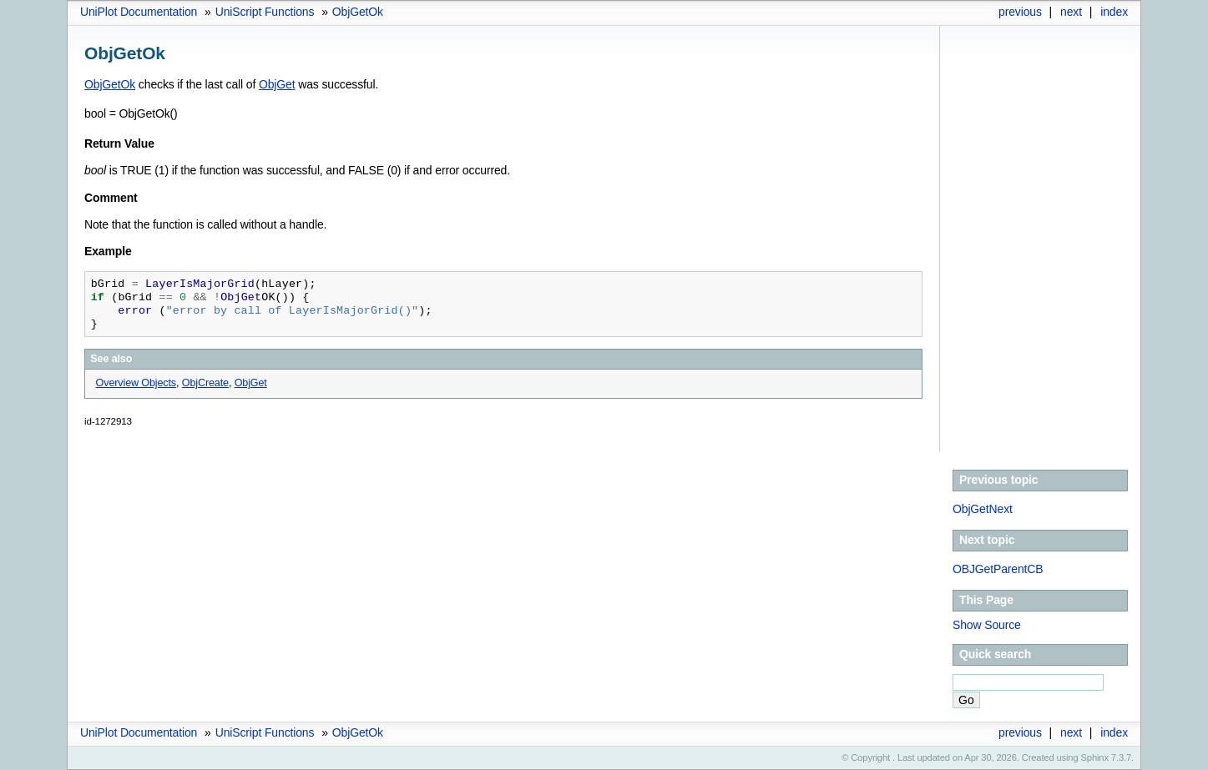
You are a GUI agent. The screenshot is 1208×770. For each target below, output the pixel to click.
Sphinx (1095, 757)
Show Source (987, 625)
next (1071, 11)
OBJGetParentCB (998, 569)
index (1114, 11)
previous (1020, 11)
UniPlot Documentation (138, 11)
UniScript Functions (265, 11)
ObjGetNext (983, 509)
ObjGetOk (357, 11)
